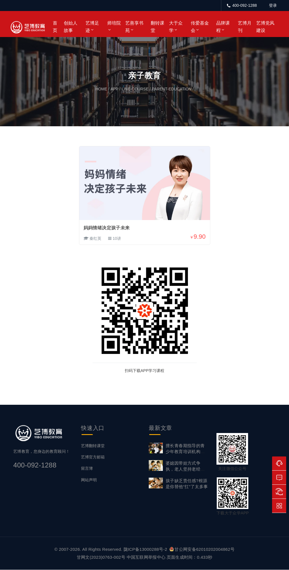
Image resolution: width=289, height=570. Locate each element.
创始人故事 (70, 27)
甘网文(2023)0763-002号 (101, 557)
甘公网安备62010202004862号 (202, 549)
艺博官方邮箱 (93, 457)
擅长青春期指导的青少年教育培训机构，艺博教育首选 (185, 451)
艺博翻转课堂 (93, 446)
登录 (273, 5)
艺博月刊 (244, 27)
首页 (55, 27)
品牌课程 (223, 27)
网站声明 (89, 480)
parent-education (171, 89)
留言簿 (87, 468)
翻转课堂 (157, 27)
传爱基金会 (200, 27)
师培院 (114, 23)
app (114, 89)
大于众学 (176, 27)
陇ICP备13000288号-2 (146, 549)
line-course (134, 89)
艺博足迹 (92, 27)
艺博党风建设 (265, 27)
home (101, 89)
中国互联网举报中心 (146, 557)
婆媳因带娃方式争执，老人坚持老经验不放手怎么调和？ (185, 469)
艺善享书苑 (134, 27)
